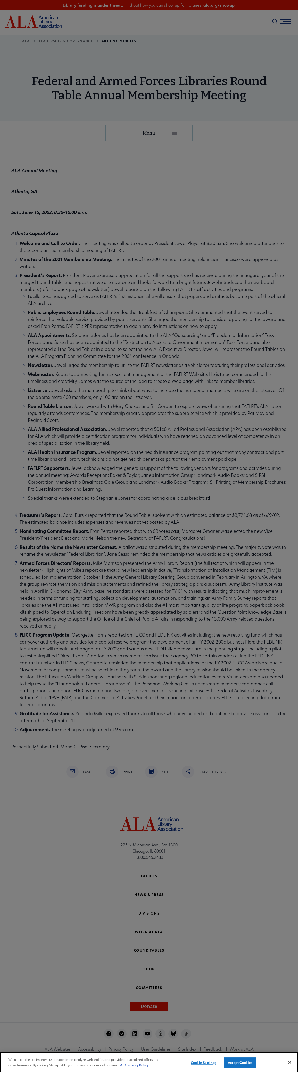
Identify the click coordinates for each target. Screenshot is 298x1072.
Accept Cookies (240, 1065)
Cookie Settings (203, 1065)
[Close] (289, 1064)
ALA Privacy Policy (134, 1067)
